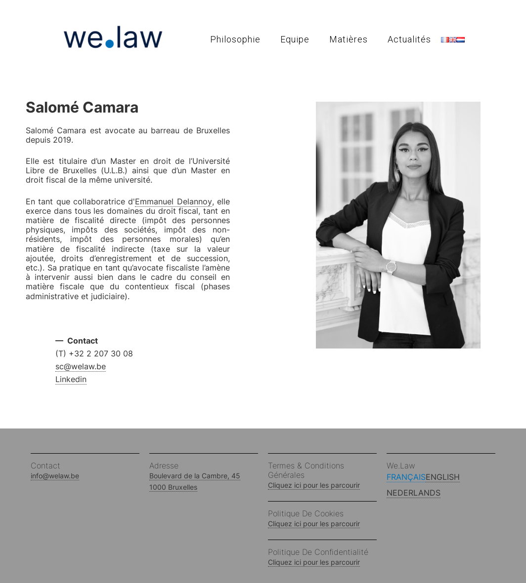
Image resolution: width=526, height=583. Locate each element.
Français (406, 477)
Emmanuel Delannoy (173, 201)
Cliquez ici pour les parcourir (314, 485)
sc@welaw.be (80, 366)
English (443, 477)
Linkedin (71, 379)
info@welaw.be (55, 475)
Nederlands (413, 493)
